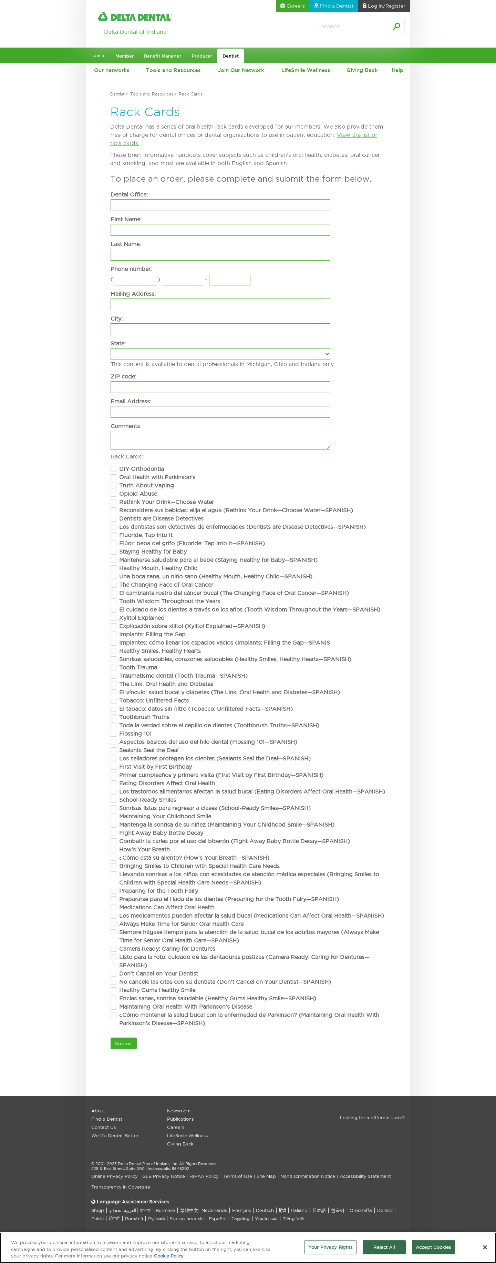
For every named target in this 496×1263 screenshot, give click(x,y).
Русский (156, 1218)
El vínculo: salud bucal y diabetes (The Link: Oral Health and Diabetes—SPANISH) (229, 692)
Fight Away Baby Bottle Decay (161, 833)
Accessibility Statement (365, 1176)
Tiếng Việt (294, 1218)
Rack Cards (191, 94)
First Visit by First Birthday (155, 767)
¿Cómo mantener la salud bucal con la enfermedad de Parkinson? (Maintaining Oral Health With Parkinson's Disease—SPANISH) (249, 1019)
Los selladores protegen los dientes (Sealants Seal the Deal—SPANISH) (215, 758)
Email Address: (131, 401)
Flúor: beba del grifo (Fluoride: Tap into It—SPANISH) (192, 543)
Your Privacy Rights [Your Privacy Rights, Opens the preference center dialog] (330, 1249)
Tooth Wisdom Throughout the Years (169, 601)
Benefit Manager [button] (162, 55)
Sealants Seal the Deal (148, 750)
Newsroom (178, 1110)
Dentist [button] (231, 55)
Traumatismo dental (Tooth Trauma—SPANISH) (183, 676)
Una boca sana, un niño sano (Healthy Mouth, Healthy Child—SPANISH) (215, 576)
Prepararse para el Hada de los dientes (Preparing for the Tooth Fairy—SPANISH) (229, 899)
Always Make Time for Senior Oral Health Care (181, 924)
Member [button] (124, 55)
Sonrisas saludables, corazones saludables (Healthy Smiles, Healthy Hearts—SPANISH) (235, 659)
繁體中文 (189, 1210)
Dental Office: (129, 194)
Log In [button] (384, 6)
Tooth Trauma (138, 667)
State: (118, 343)
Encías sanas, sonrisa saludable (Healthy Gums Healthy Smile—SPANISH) (217, 998)
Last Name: (126, 244)
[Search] (346, 26)
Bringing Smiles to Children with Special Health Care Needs (199, 866)
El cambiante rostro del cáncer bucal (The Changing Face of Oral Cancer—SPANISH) (234, 593)
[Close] (485, 1249)
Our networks (112, 70)
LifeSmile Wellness (305, 70)
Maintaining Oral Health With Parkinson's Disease (185, 1006)
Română (134, 1218)
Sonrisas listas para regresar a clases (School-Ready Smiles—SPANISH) (215, 808)
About (98, 1110)
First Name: (126, 219)
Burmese (165, 1210)
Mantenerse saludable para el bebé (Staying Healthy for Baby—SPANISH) (218, 560)
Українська (266, 1218)
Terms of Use (237, 1176)
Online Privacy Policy (114, 1176)
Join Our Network (241, 70)
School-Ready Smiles (147, 800)
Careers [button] (292, 6)
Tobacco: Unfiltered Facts (154, 700)
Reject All (383, 1249)
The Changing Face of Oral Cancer (166, 585)
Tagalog (240, 1218)
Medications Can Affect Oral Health (167, 907)
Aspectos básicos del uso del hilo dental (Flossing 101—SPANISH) (208, 742)
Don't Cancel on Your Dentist (158, 973)
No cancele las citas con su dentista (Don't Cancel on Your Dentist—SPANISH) (225, 982)
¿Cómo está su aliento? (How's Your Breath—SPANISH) (194, 858)
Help (397, 70)
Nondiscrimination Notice (307, 1176)
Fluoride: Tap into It (146, 535)
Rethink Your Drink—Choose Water (166, 502)
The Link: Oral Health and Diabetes (166, 684)
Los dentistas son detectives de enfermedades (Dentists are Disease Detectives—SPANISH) (242, 527)
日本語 (319, 1210)
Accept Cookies (433, 1249)
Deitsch (385, 1210)
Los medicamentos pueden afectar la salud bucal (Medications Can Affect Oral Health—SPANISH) (251, 915)
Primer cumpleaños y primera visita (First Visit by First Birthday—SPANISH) (221, 775)
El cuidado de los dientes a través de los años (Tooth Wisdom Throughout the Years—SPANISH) (249, 609)
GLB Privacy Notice (163, 1176)
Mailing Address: (133, 294)
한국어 (337, 1210)
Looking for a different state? (372, 1117)
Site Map (266, 1176)
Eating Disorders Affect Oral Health (167, 783)
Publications (180, 1119)
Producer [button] (202, 55)
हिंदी (282, 1210)
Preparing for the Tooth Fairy (158, 891)
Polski (97, 1218)
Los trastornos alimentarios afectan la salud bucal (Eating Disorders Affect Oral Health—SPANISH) (252, 791)
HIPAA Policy (204, 1176)
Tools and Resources (173, 70)
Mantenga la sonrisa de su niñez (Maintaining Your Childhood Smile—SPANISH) (226, 824)
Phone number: (131, 269)
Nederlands (214, 1210)
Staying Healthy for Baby (153, 551)
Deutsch (265, 1210)
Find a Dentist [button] (334, 6)
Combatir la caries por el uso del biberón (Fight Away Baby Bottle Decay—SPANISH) (234, 841)
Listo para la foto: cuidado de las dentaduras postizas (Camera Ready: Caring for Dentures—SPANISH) (244, 961)
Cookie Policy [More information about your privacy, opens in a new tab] (169, 1258)
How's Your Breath (144, 849)
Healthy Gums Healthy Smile (157, 990)
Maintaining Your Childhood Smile (165, 816)
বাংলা (145, 1210)
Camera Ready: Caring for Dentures (167, 949)
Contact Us (103, 1127)
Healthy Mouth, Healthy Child (158, 568)
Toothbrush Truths (144, 717)
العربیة (130, 1210)
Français (241, 1210)
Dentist (117, 94)
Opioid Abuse (138, 494)
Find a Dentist (106, 1119)
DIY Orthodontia (141, 469)
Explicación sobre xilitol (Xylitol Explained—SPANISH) (192, 626)
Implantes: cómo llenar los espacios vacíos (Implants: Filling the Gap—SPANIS (224, 642)
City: (117, 318)
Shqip (97, 1210)
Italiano (299, 1210)
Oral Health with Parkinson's (157, 477)
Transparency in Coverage (120, 1186)
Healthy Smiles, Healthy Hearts (160, 651)
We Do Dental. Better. (115, 1135)
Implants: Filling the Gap (152, 634)
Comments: (126, 426)
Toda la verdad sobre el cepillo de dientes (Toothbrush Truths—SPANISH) (219, 725)
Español (217, 1218)
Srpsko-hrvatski (187, 1218)
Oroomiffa (361, 1210)
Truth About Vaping (146, 485)
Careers (175, 1127)
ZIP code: (123, 376)
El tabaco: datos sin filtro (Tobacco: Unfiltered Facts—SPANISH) (206, 709)
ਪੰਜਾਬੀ (114, 1218)
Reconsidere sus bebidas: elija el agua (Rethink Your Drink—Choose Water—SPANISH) (236, 510)
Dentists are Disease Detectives (161, 518)
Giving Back (362, 70)
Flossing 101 (135, 733)
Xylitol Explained (142, 618)
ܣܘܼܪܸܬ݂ (115, 1210)
